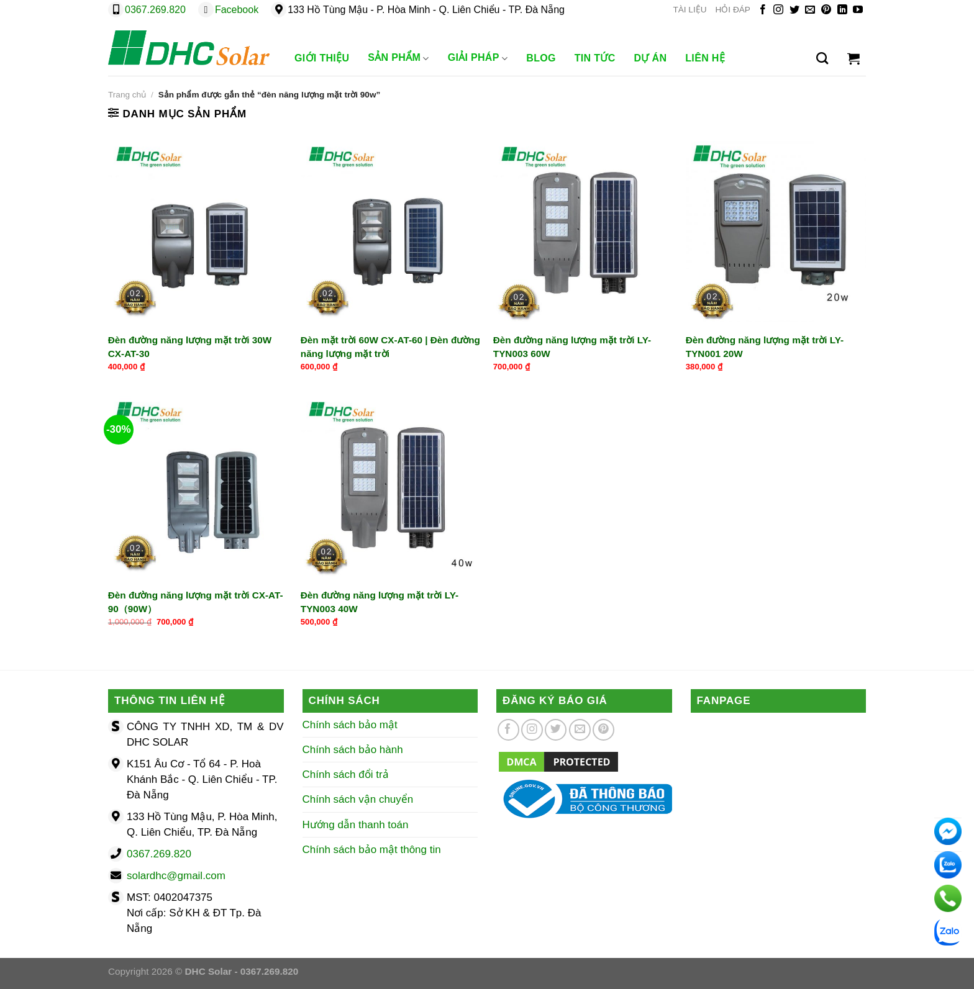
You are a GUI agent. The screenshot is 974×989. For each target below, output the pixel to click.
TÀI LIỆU (689, 9)
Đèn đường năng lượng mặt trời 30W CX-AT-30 (189, 346)
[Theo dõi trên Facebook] (763, 10)
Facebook (236, 9)
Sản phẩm (398, 58)
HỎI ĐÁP (733, 9)
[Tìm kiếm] (822, 58)
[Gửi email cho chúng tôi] (810, 10)
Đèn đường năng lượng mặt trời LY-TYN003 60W (572, 346)
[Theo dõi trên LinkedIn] (842, 10)
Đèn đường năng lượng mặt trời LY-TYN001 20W (765, 346)
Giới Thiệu (321, 58)
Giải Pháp (478, 58)
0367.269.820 (155, 9)
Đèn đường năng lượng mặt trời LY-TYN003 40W (379, 601)
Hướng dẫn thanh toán (356, 825)
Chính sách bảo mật (350, 725)
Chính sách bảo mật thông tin (372, 850)
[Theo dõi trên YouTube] (858, 10)
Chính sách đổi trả (346, 774)
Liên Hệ (705, 58)
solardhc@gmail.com (176, 876)
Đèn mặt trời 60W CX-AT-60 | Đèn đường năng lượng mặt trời (390, 346)
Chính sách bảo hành (353, 750)
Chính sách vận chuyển (358, 799)
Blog (541, 58)
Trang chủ (127, 94)
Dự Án (650, 58)
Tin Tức (595, 58)
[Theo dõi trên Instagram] (778, 10)
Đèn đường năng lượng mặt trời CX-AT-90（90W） (195, 601)
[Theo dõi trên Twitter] (794, 10)
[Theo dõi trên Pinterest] (826, 10)
